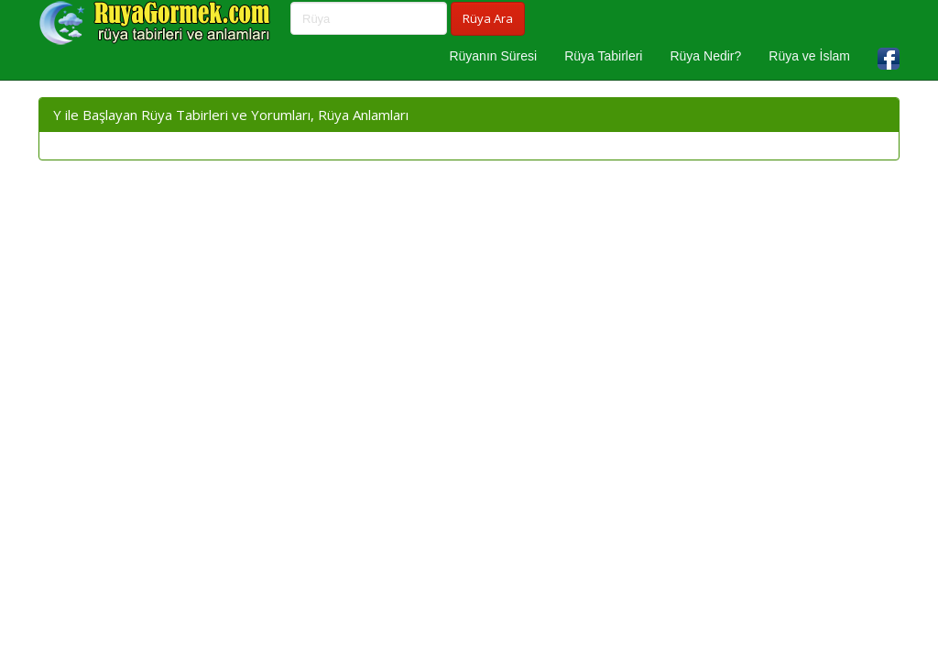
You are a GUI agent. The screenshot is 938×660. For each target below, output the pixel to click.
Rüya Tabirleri (603, 56)
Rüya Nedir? (705, 56)
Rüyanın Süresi (493, 56)
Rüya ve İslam (809, 56)
